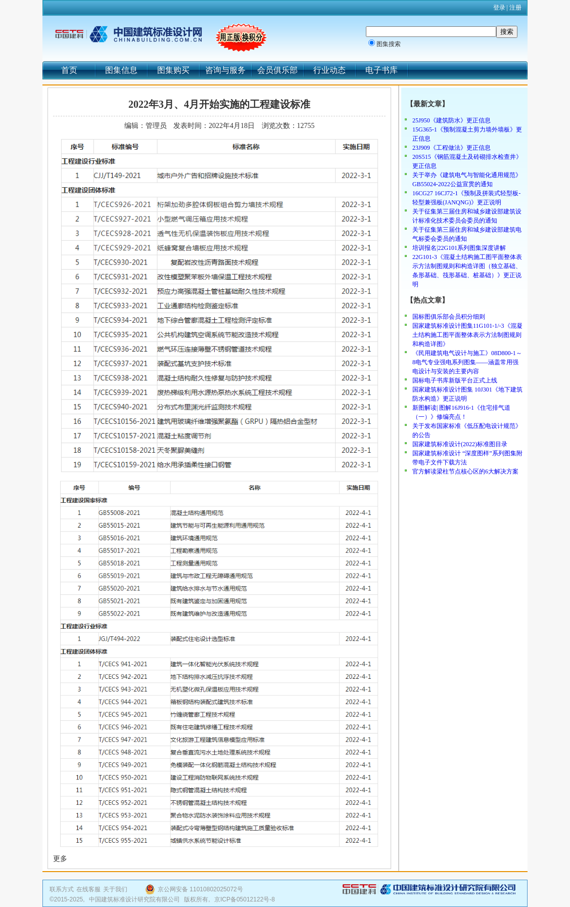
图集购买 (173, 70)
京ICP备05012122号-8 (244, 899)
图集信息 (121, 70)
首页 (69, 70)
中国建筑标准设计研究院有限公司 (134, 899)
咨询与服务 (225, 70)
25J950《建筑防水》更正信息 (451, 120)
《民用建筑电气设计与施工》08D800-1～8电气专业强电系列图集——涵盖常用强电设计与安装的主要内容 (467, 362)
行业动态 (329, 70)
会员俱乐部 (277, 70)
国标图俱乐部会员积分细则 (448, 316)
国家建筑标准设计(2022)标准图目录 (459, 444)
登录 (499, 7)
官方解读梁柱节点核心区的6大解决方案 (465, 471)
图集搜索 (388, 44)
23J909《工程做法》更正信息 (451, 147)
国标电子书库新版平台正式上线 (454, 380)
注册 (515, 7)
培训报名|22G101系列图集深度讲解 (459, 247)
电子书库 (381, 70)
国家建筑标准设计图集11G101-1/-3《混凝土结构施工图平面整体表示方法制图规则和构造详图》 (467, 335)
